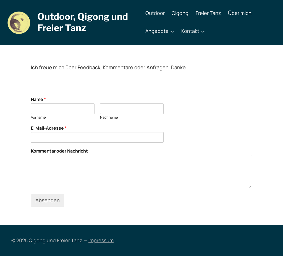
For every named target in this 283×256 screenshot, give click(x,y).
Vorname (38, 117)
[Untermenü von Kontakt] (203, 31)
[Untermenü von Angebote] (172, 31)
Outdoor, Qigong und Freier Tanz (82, 22)
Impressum (101, 240)
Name (38, 99)
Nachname (109, 117)
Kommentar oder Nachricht (59, 151)
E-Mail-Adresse (49, 128)
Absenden (47, 200)
